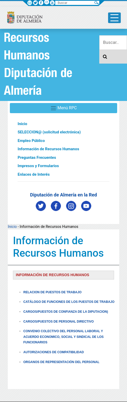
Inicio (22, 123)
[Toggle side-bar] (114, 17)
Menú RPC (63, 108)
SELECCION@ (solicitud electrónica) (49, 132)
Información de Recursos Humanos (48, 149)
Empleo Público (31, 140)
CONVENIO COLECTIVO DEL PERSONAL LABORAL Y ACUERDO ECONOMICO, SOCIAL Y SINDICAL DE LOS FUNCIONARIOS (63, 336)
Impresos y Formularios (38, 165)
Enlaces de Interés (34, 174)
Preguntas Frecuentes (37, 157)
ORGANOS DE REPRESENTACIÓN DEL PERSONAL (61, 362)
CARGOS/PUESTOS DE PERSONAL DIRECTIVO (58, 321)
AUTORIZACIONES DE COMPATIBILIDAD (53, 352)
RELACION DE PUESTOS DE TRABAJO (52, 292)
